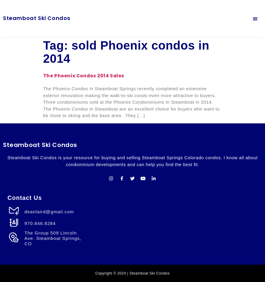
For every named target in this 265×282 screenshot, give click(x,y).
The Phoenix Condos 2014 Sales (83, 76)
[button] (255, 18)
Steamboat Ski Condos (36, 18)
